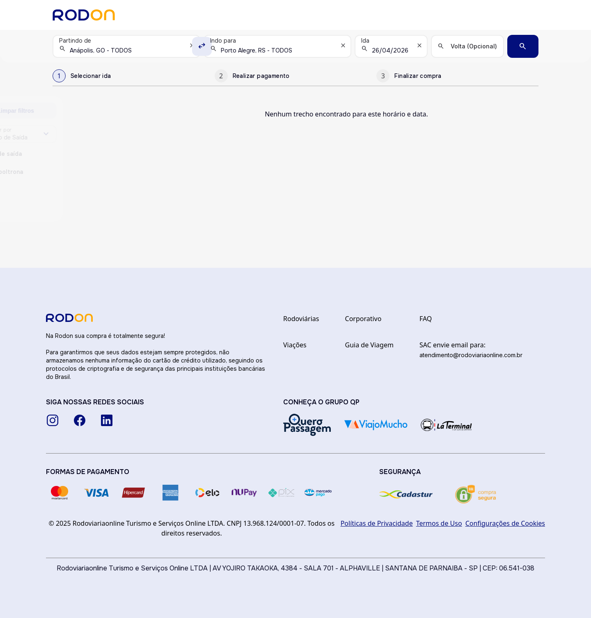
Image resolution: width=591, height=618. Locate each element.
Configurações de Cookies (505, 523)
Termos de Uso (439, 523)
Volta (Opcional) (474, 46)
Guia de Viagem (369, 344)
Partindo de (75, 40)
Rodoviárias (301, 318)
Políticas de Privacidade (377, 523)
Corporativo (363, 318)
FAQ (425, 318)
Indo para (223, 40)
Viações (295, 344)
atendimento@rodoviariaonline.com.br (470, 354)
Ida (365, 40)
